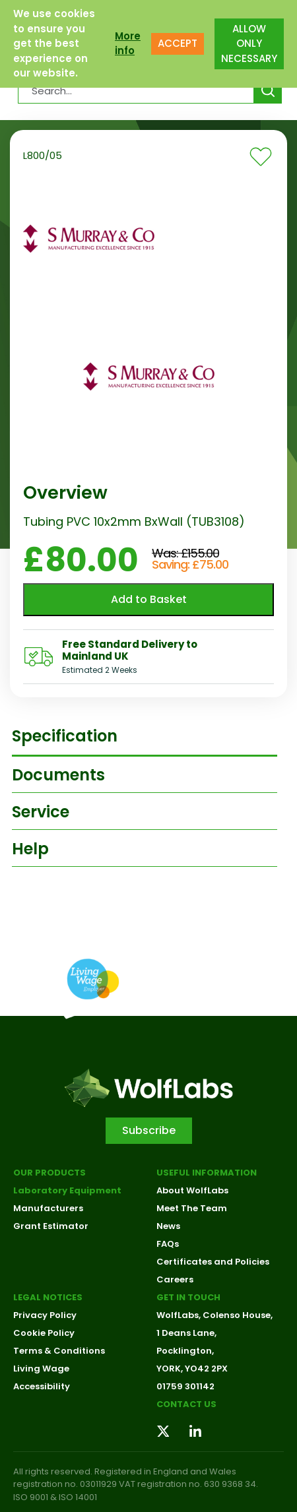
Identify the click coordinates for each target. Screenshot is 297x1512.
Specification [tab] (64, 736)
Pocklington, (185, 1350)
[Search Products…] (136, 90)
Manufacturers (48, 1208)
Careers (174, 1279)
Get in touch (188, 1297)
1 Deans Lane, (186, 1333)
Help (30, 849)
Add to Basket (149, 599)
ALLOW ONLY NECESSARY (249, 43)
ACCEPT (177, 43)
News (168, 1226)
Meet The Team (191, 1208)
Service (40, 812)
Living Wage (41, 1368)
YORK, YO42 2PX (192, 1368)
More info (128, 43)
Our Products (49, 1172)
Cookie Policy (44, 1333)
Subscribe (149, 1130)
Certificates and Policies (212, 1261)
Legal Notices (47, 1297)
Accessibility (41, 1386)
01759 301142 (185, 1386)
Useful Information (206, 1172)
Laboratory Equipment (67, 1190)
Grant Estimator (50, 1226)
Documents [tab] (58, 775)
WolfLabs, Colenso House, (214, 1315)
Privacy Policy (45, 1315)
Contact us (186, 1404)
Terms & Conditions (59, 1350)
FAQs (167, 1244)
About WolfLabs (192, 1190)
